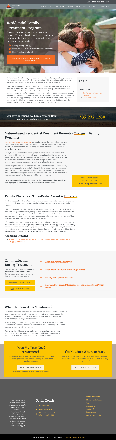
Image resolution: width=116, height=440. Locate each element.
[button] (74, 261)
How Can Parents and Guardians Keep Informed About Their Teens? (74, 286)
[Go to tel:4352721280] (90, 181)
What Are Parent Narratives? (59, 262)
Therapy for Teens (89, 97)
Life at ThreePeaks (72, 6)
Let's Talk (98, 2)
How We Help (58, 6)
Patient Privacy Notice (79, 437)
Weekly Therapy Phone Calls (59, 277)
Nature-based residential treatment (18, 142)
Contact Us (104, 6)
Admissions (92, 6)
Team (84, 6)
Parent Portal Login (93, 415)
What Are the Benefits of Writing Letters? (65, 269)
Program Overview (93, 397)
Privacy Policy (67, 437)
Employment (91, 412)
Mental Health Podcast (94, 400)
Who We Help (45, 6)
